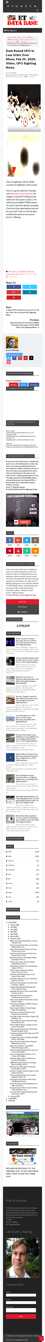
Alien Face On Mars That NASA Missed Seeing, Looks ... (21, 1047)
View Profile (14, 354)
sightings (10, 39)
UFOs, (11, 76)
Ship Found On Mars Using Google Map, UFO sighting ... (23, 1009)
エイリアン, (20, 76)
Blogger (14, 385)
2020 (10, 922)
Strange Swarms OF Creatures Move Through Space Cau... (23, 1089)
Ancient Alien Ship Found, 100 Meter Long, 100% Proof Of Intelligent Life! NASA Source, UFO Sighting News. (27, 738)
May (12, 932)
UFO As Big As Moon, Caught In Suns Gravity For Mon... (23, 1026)
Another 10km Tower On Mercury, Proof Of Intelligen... (23, 1059)
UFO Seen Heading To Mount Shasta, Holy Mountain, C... (24, 1005)
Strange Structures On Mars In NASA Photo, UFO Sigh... (24, 1038)
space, (36, 75)
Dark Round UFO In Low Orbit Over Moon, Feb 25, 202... (23, 954)
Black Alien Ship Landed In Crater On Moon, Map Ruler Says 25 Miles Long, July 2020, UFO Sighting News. (27, 819)
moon (10, 883)
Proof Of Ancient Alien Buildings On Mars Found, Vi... (23, 1084)
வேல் (32, 39)
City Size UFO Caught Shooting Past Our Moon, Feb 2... (23, 1093)
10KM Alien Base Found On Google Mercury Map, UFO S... (23, 1063)
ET (24, 37)
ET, (18, 75)
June (12, 929)
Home (9, 37)
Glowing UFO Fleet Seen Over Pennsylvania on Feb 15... (21, 996)
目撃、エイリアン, (29, 76)
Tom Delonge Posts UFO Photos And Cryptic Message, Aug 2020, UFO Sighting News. (26, 719)
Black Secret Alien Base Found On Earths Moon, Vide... (23, 1068)
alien (14, 37)
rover (10, 901)
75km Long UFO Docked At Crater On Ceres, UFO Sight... (24, 1051)
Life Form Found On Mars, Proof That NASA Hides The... (24, 946)
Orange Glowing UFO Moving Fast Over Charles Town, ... (23, 988)
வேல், (15, 76)
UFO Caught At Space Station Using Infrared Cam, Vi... (23, 1021)
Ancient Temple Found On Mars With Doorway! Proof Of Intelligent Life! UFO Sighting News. (27, 699)
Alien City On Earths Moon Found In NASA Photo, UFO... (23, 1042)
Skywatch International (21, 193)
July (12, 927)
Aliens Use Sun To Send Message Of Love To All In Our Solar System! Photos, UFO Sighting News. (26, 642)
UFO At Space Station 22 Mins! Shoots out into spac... (21, 971)
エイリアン (10, 41)
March (12, 936)
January (13, 1096)
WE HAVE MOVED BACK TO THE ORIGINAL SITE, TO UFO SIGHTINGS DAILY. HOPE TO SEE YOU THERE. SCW (27, 800)
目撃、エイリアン (22, 41)
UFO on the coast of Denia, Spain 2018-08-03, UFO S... (22, 963)
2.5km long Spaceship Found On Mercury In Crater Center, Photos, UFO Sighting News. (27, 660)
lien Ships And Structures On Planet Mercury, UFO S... (23, 980)
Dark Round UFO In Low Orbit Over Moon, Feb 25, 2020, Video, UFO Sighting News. (21, 59)
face (9, 874)
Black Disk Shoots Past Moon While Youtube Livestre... (23, 958)
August (13, 925)
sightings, (30, 75)
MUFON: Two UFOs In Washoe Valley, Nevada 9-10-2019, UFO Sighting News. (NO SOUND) (27, 680)
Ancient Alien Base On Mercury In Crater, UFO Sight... (23, 1055)
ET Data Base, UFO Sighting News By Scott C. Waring (22, 1336)
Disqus (23, 385)
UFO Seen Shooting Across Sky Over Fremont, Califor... (24, 984)
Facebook (33, 385)
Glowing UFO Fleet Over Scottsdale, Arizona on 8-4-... (23, 992)
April (12, 934)
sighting (29, 37)
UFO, (7, 76)
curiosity (11, 865)
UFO (21, 39)
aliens (20, 37)
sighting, (22, 75)
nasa (10, 888)
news (10, 892)
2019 (10, 1098)
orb (9, 897)
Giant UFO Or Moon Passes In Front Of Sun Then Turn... (23, 950)
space (16, 39)
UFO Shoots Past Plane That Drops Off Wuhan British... (23, 1080)
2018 (10, 1101)
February (14, 939)
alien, (10, 75)
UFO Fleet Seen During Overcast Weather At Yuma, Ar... (22, 1013)
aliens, (14, 75)
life (9, 879)
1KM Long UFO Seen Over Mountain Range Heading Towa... (23, 1030)
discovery (11, 870)
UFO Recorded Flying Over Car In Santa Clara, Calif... (22, 975)
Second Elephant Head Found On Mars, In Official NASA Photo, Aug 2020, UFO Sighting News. (27, 778)
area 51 (11, 861)
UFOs (27, 39)
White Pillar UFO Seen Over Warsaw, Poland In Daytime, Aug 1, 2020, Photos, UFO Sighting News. (27, 757)
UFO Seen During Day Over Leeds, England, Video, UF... (23, 1076)
